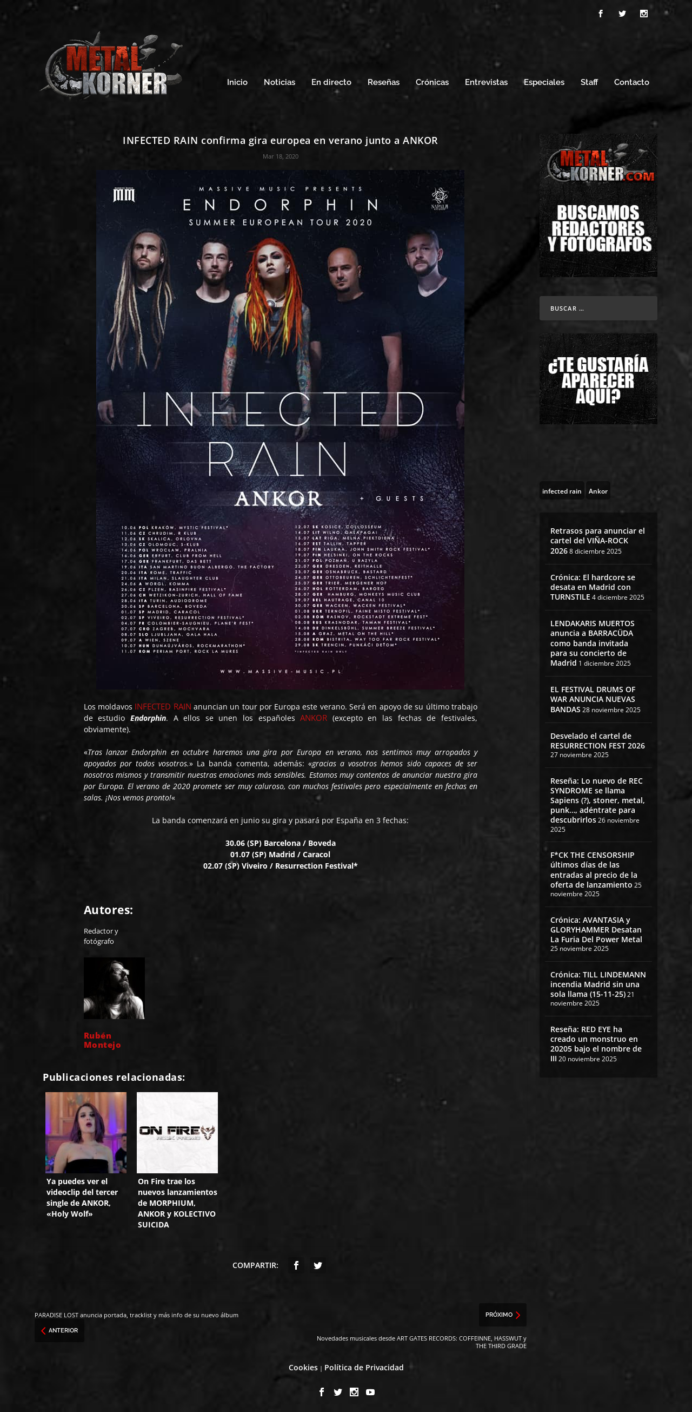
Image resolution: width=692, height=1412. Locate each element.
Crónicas (432, 79)
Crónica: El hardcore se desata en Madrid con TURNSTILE (592, 584)
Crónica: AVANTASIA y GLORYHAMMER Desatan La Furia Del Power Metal (596, 926)
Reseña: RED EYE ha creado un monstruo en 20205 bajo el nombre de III (596, 1041)
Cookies (303, 1365)
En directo (331, 79)
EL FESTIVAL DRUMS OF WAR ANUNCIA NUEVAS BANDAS (592, 696)
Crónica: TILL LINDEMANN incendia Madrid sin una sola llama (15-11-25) (598, 981)
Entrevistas (486, 79)
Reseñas (384, 79)
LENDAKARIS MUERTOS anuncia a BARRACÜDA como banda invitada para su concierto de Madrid (592, 640)
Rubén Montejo (103, 1037)
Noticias (279, 79)
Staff (589, 79)
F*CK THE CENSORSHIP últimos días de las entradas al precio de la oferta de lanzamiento (593, 867)
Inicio (237, 79)
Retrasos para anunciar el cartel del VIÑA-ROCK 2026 (597, 537)
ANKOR (313, 714)
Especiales (544, 79)
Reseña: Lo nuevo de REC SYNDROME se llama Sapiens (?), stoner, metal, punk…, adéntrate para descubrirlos (597, 797)
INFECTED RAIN (163, 703)
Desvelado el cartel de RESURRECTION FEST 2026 (597, 737)
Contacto (631, 79)
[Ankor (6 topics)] (598, 487)
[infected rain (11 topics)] (562, 487)
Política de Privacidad (364, 1365)
